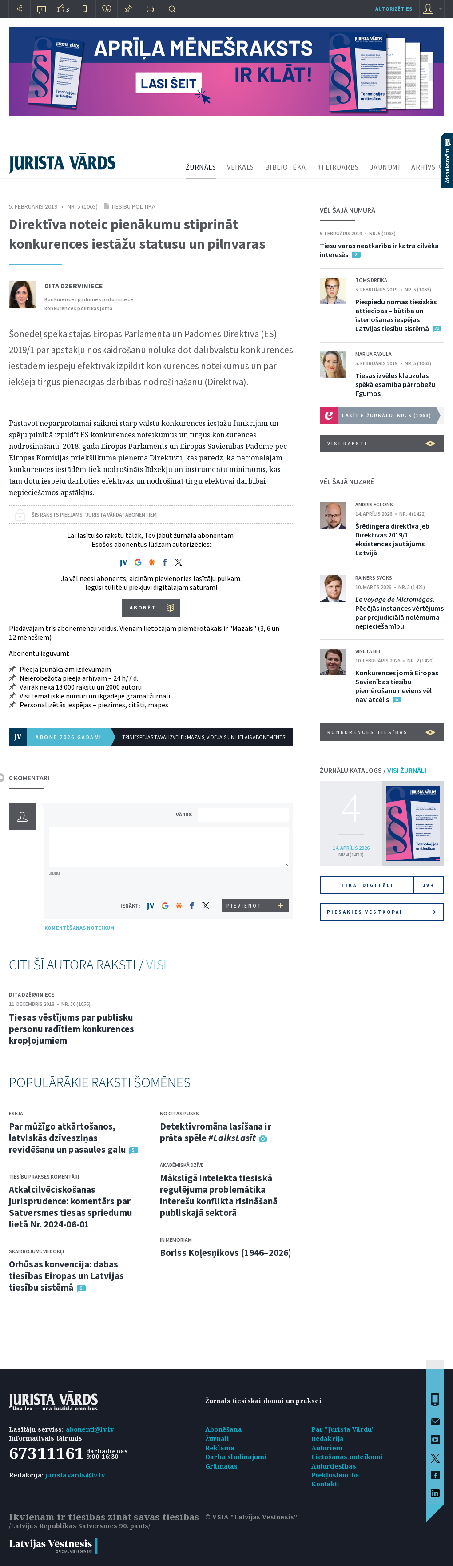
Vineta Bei (367, 651)
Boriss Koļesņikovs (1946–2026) (225, 1253)
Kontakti (325, 1484)
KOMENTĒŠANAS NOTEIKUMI (80, 927)
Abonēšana (223, 1429)
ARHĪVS (423, 166)
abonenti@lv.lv (90, 1429)
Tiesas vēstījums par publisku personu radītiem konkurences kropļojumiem (71, 1028)
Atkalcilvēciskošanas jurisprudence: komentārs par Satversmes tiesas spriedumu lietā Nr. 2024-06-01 (70, 1206)
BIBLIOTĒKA (285, 166)
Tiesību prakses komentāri (44, 1176)
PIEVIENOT (244, 906)
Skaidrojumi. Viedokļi (36, 1251)
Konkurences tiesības (381, 732)
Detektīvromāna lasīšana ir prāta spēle (215, 1132)
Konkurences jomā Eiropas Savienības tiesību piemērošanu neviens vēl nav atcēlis (396, 686)
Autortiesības (334, 1466)
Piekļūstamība (335, 1475)
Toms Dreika (371, 280)
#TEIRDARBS (338, 166)
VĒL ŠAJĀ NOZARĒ (347, 481)
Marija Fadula (373, 354)
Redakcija (327, 1438)
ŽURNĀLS (201, 166)
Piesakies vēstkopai (381, 912)
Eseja (16, 1113)
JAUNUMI (385, 166)
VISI (156, 964)
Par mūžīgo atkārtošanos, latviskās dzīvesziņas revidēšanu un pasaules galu (67, 1137)
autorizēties (393, 8)
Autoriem (327, 1448)
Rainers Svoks (373, 577)
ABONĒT (143, 607)
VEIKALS (240, 166)
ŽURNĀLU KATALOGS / (373, 770)
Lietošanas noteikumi (347, 1457)
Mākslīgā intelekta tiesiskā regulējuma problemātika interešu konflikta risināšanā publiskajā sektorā (219, 1195)
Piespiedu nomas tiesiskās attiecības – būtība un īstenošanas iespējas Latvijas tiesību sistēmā (396, 315)
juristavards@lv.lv (75, 1475)
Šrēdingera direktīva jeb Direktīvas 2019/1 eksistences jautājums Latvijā (392, 539)
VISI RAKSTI (381, 443)
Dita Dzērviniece (73, 285)
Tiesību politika (133, 206)
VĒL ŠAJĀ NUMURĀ (347, 210)
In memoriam (176, 1239)
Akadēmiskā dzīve (181, 1165)
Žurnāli (217, 1438)
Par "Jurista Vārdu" (343, 1429)
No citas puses (179, 1113)
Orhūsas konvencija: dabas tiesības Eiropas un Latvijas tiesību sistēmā (66, 1275)
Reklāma (219, 1448)
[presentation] (245, 882)
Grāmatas (221, 1466)
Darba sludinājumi (235, 1457)
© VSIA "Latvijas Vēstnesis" (251, 1517)
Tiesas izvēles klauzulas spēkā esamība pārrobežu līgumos (395, 384)
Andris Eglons (374, 504)
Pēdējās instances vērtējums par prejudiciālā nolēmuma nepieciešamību (399, 612)
